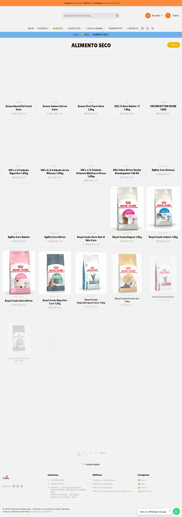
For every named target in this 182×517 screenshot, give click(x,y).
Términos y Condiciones (103, 480)
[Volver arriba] (91, 464)
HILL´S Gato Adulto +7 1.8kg (127, 108)
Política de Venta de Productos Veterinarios (112, 491)
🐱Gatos (85, 35)
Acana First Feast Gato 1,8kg (91, 108)
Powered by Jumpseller (41, 512)
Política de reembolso (102, 484)
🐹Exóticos (143, 487)
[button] (173, 45)
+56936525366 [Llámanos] (56, 480)
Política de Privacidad (102, 487)
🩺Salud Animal (144, 491)
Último (102, 453)
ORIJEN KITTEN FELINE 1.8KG (163, 108)
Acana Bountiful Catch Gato (19, 108)
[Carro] (172, 15)
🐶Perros (142, 480)
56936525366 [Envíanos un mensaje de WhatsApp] (55, 484)
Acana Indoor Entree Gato (55, 108)
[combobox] (91, 15)
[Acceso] (154, 15)
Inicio (76, 35)
